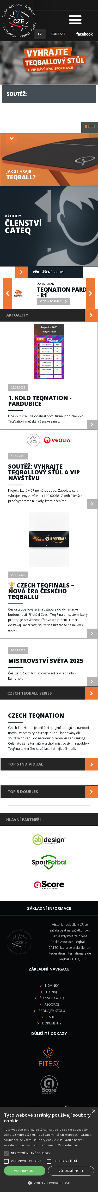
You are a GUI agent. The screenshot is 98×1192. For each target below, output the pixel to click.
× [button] (93, 1111)
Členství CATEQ (52, 998)
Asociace (52, 1004)
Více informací (68, 1145)
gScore (39, 272)
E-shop (51, 1017)
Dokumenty (52, 1023)
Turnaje (52, 992)
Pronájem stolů (52, 1010)
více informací (23, 108)
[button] (49, 1183)
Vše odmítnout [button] (71, 1171)
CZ (40, 34)
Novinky (52, 985)
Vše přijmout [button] (24, 1171)
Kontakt (58, 34)
